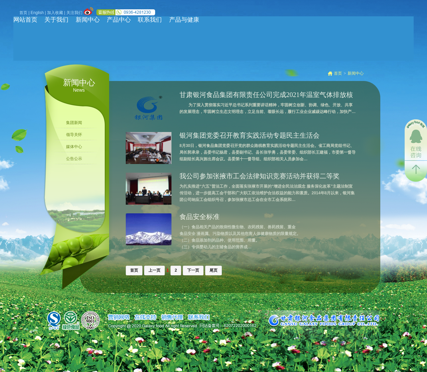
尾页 (213, 270)
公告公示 (74, 158)
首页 (23, 12)
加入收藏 (55, 12)
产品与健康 (184, 19)
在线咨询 (416, 139)
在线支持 (145, 317)
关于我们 (56, 19)
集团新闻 (74, 122)
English (37, 12)
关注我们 (74, 12)
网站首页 (25, 19)
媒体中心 (74, 146)
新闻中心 (88, 19)
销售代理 (172, 317)
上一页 (154, 270)
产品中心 (119, 19)
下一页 (193, 270)
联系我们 (150, 19)
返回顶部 (416, 171)
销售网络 (118, 317)
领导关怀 (74, 134)
